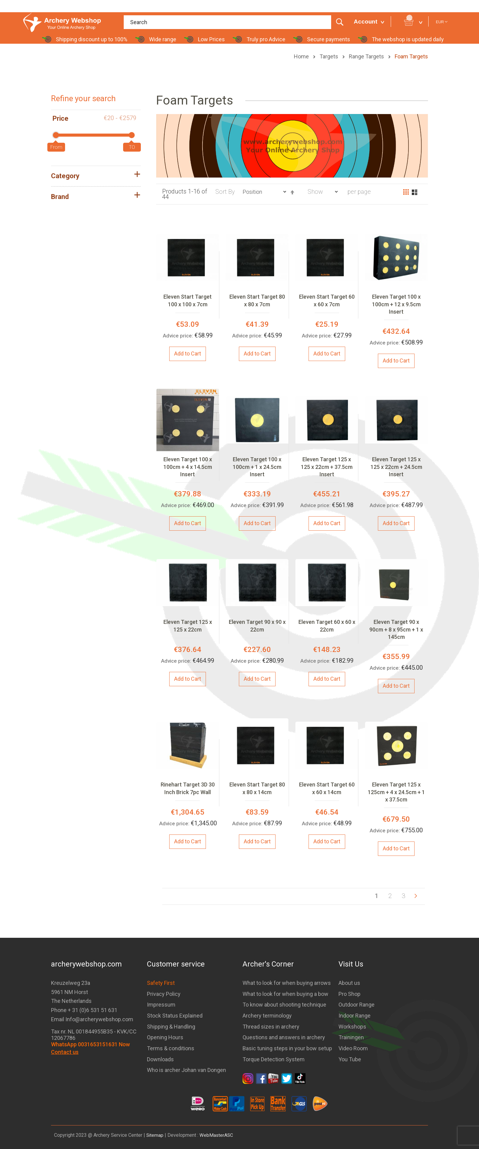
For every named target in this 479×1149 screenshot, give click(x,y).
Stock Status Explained (175, 1015)
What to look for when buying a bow (285, 994)
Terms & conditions (170, 1048)
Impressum (161, 1004)
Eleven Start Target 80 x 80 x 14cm (257, 788)
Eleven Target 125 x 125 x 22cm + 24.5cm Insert (396, 466)
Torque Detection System (274, 1059)
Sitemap (155, 1135)
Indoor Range (354, 1015)
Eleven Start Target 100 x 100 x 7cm (187, 300)
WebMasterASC (217, 1135)
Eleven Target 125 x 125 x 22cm (187, 625)
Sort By (225, 191)
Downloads (160, 1059)
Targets (329, 56)
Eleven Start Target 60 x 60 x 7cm (327, 300)
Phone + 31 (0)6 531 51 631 (84, 1010)
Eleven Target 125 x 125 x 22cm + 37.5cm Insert (327, 466)
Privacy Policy (164, 994)
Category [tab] (65, 176)
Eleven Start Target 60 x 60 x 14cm (327, 788)
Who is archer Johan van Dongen (186, 1070)
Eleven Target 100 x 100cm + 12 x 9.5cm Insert (396, 304)
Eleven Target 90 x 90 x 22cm (257, 625)
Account (366, 21)
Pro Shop (349, 994)
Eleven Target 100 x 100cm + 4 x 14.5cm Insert (187, 466)
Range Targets (367, 56)
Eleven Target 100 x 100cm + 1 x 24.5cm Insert (257, 466)
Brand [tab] (60, 197)
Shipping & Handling (171, 1026)
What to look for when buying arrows (287, 983)
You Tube (349, 1059)
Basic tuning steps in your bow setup (287, 1048)
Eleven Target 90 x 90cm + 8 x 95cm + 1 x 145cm (396, 629)
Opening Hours (165, 1037)
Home (302, 56)
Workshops (352, 1026)
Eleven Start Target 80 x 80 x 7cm (257, 300)
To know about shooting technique (284, 1004)
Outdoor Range (356, 1004)
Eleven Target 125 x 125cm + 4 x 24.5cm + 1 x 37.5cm (396, 792)
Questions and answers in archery (284, 1037)
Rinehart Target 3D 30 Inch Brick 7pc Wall (188, 788)
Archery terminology (267, 1015)
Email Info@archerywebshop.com (92, 1019)
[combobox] (236, 22)
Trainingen (351, 1037)
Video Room (353, 1048)
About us (349, 983)
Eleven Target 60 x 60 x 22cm (326, 625)
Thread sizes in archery (271, 1026)
